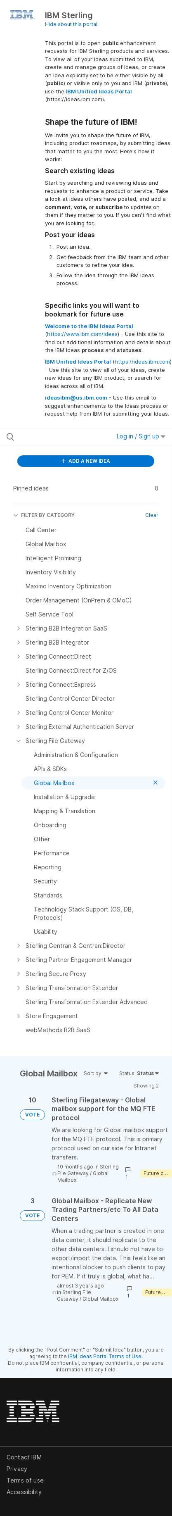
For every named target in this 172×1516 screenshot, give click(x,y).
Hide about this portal (71, 24)
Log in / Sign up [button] (141, 436)
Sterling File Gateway (88, 1170)
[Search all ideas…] (53, 437)
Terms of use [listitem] (25, 1480)
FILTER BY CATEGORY (44, 515)
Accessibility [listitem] (24, 1491)
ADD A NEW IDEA (85, 461)
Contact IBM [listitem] (24, 1457)
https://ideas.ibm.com (142, 361)
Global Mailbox (100, 1299)
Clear (151, 515)
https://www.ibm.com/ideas (82, 334)
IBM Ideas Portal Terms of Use (104, 1356)
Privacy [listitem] (17, 1468)
